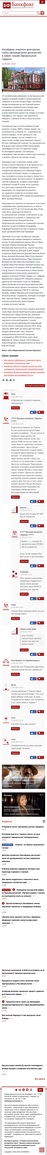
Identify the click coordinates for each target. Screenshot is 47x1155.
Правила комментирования (29, 1143)
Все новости (40, 1079)
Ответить (15, 408)
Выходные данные (11, 1141)
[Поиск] (38, 13)
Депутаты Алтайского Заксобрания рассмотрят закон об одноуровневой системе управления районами (21, 858)
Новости (7, 821)
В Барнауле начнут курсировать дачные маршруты (23, 827)
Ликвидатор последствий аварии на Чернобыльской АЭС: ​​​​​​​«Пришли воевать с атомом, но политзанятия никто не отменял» (23, 893)
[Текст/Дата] (42, 13)
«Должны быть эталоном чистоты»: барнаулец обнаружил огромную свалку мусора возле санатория (21, 920)
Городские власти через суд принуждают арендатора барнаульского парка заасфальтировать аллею (23, 1005)
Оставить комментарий (35, 385)
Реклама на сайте (20, 1147)
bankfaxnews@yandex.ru (13, 1101)
